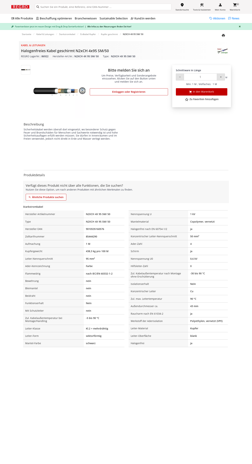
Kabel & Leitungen (33, 45)
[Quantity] (200, 76)
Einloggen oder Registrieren (128, 91)
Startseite (26, 34)
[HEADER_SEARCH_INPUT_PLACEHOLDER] (103, 7)
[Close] (239, 26)
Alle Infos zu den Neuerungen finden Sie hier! (108, 26)
